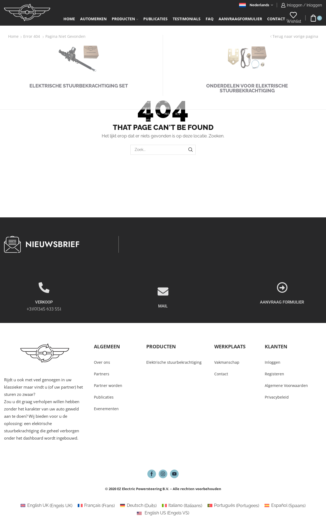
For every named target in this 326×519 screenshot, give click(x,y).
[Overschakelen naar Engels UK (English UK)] (46, 506)
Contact (277, 18)
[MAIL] (163, 309)
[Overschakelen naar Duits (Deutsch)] (138, 506)
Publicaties (155, 18)
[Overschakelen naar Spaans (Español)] (285, 506)
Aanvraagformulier (240, 18)
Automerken (93, 18)
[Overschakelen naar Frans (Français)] (96, 506)
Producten (125, 18)
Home (69, 18)
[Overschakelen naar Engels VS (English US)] (163, 513)
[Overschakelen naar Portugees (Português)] (233, 506)
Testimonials (187, 18)
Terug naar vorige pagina (295, 36)
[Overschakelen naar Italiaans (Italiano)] (182, 506)
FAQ (209, 18)
